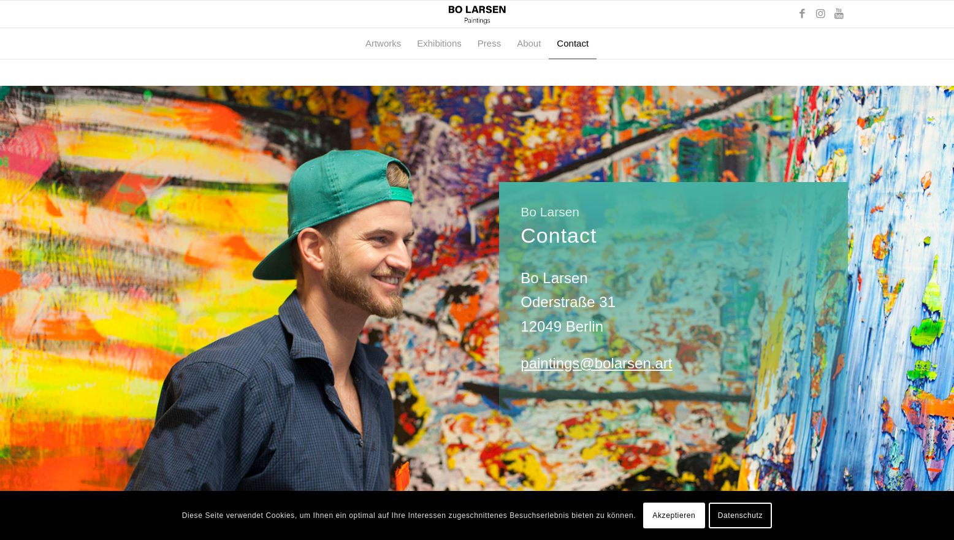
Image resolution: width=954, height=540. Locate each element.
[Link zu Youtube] (839, 14)
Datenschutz (740, 515)
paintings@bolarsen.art (596, 363)
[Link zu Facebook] (802, 14)
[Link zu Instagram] (820, 14)
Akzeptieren (673, 515)
